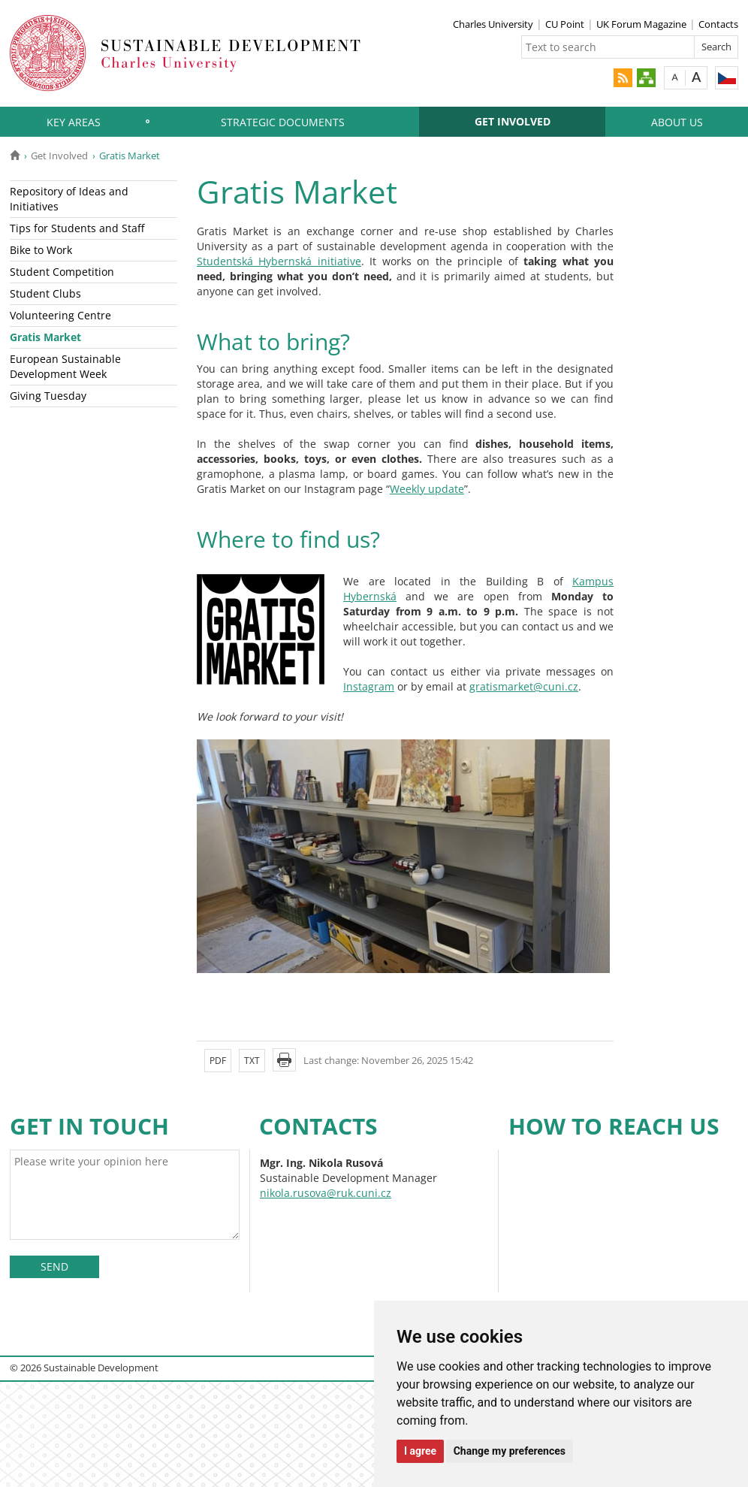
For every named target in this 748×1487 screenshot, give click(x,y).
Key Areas (74, 122)
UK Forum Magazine (641, 24)
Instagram (368, 686)
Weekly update (427, 489)
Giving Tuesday (48, 395)
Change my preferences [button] (510, 1451)
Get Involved (512, 121)
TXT (252, 1060)
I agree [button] (420, 1451)
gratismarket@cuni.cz (523, 686)
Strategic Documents (283, 122)
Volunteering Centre (60, 315)
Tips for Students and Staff (77, 228)
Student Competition (62, 271)
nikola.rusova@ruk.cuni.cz (325, 1193)
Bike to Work (41, 250)
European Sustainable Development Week (65, 366)
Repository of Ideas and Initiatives (69, 198)
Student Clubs (45, 293)
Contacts (718, 24)
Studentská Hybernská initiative (279, 261)
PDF (218, 1060)
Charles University (493, 24)
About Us (677, 122)
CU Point (564, 24)
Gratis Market (45, 337)
